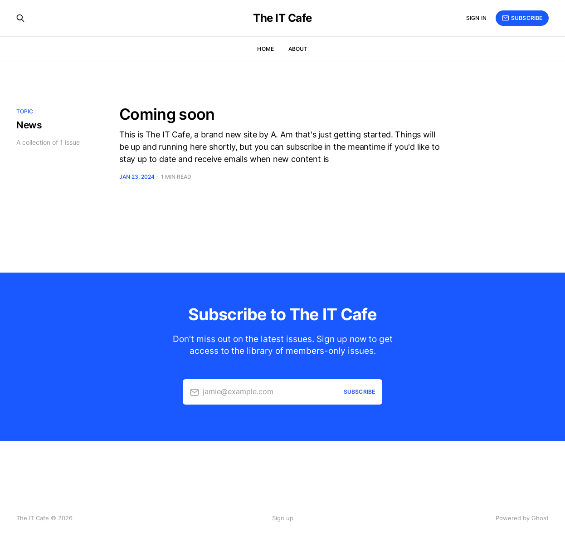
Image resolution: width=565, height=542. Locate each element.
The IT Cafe (282, 18)
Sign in (476, 18)
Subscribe (522, 18)
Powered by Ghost (522, 518)
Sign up (282, 518)
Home (265, 48)
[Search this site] (20, 18)
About (298, 48)
